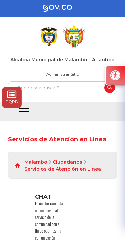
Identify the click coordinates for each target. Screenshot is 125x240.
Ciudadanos (67, 162)
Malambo (35, 162)
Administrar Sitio (62, 74)
